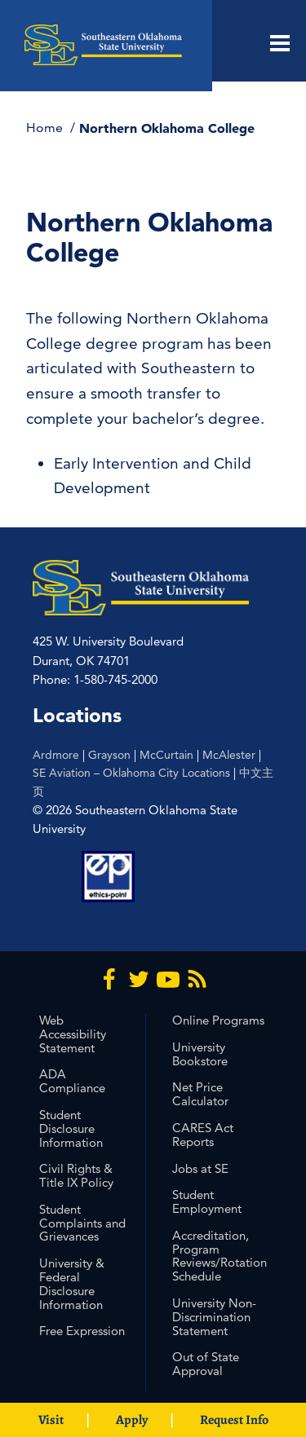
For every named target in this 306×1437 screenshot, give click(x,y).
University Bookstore (200, 1054)
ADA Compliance (72, 1080)
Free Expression (82, 1330)
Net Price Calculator (200, 1094)
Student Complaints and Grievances (82, 1223)
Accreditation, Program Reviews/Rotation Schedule (219, 1256)
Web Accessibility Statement (72, 1034)
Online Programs (218, 1020)
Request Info (234, 1420)
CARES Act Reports (202, 1134)
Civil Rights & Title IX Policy (76, 1175)
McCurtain (166, 754)
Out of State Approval (205, 1363)
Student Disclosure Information (71, 1128)
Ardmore (56, 754)
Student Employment (207, 1201)
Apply (132, 1420)
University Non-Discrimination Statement (214, 1316)
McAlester (228, 754)
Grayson (109, 754)
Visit (51, 1420)
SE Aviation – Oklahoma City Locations (131, 772)
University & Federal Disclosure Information (71, 1283)
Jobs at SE (200, 1168)
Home (46, 127)
